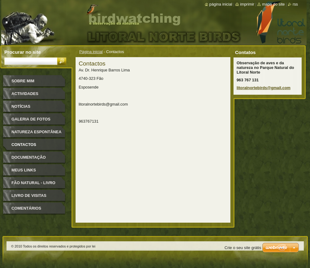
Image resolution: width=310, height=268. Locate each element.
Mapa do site (273, 4)
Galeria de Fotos (30, 119)
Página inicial (91, 51)
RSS (295, 4)
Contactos (23, 144)
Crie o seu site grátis (243, 247)
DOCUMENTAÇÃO (28, 157)
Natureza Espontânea (36, 131)
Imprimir (247, 4)
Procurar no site (22, 52)
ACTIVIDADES (24, 93)
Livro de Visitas (28, 195)
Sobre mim (22, 81)
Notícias (20, 106)
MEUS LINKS (23, 170)
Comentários (26, 208)
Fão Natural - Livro (33, 182)
